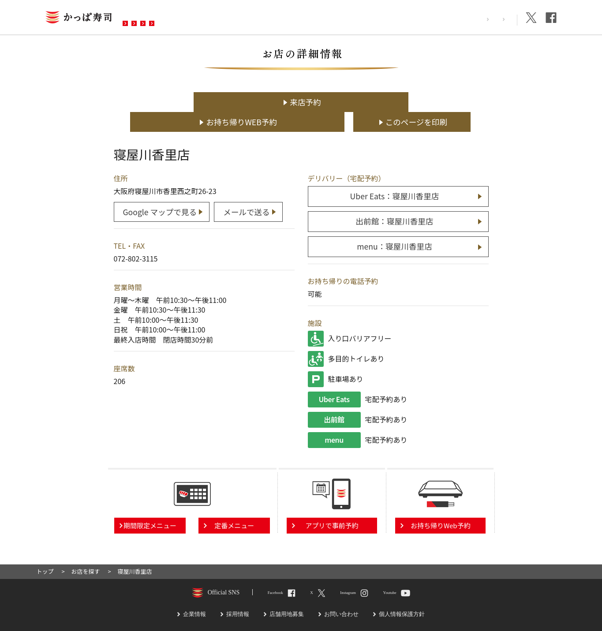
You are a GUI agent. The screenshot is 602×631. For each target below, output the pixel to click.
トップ (45, 550)
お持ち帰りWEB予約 (305, 102)
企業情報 (497, 19)
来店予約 (177, 102)
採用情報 (458, 19)
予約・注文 (245, 18)
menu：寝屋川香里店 (394, 225)
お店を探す (148, 18)
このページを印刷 (433, 102)
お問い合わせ (301, 18)
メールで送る (248, 189)
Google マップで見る (160, 189)
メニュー (197, 18)
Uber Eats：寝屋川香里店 (394, 175)
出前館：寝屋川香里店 (395, 200)
